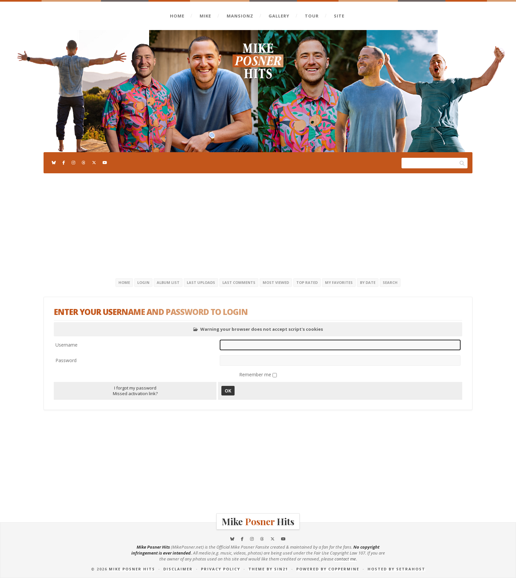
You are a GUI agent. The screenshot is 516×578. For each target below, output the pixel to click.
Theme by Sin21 (268, 568)
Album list (168, 282)
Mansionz (240, 16)
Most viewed (276, 282)
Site (339, 16)
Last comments (238, 282)
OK (228, 391)
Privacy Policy (220, 568)
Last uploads (201, 282)
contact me (345, 559)
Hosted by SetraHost (396, 568)
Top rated (307, 282)
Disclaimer (178, 568)
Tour (312, 16)
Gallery (279, 16)
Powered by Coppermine (327, 568)
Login (143, 282)
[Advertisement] (258, 224)
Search (390, 282)
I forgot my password (135, 388)
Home (177, 16)
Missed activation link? (135, 393)
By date (367, 282)
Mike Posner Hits (132, 568)
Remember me (256, 374)
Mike (205, 16)
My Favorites (339, 282)
